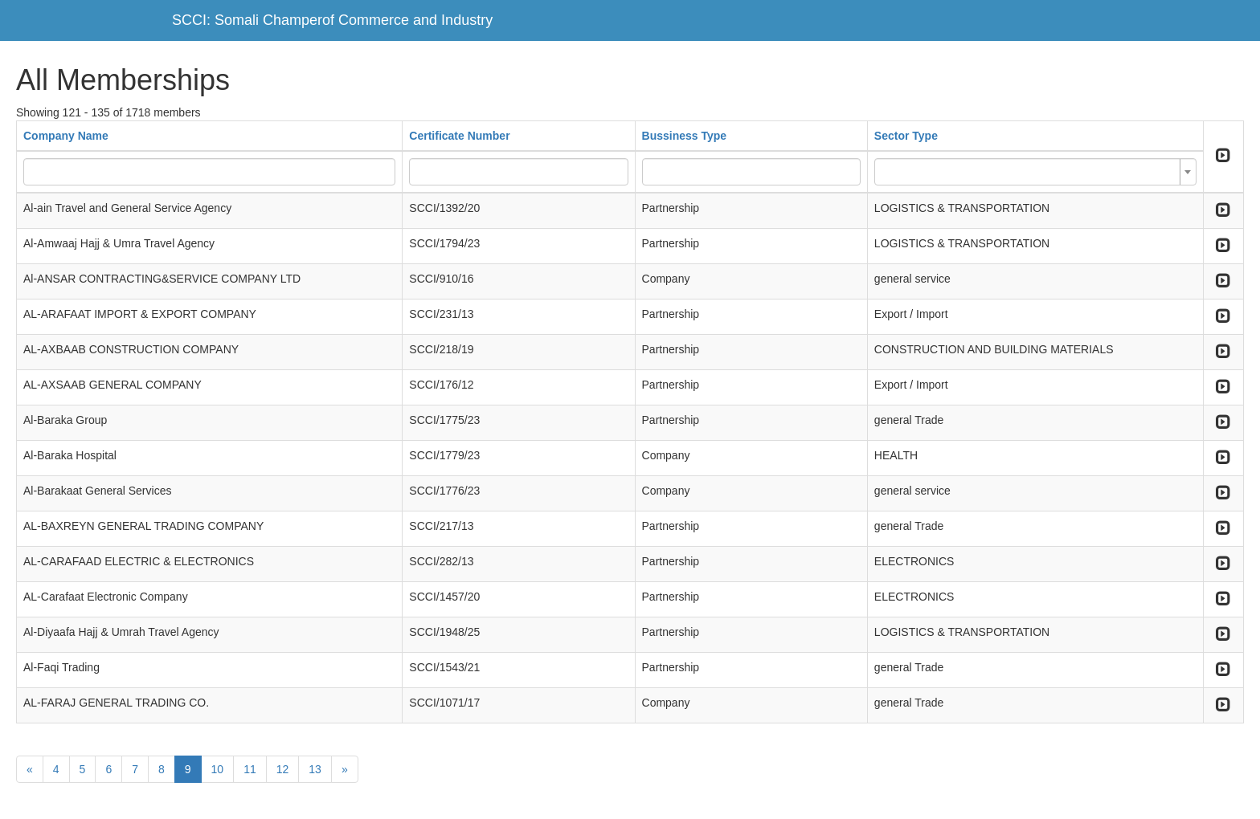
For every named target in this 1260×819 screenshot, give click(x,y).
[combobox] (1035, 171)
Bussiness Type (684, 135)
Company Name (65, 135)
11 (249, 769)
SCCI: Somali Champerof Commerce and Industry (332, 20)
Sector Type (906, 135)
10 (217, 769)
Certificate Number (459, 135)
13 (315, 769)
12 (282, 769)
